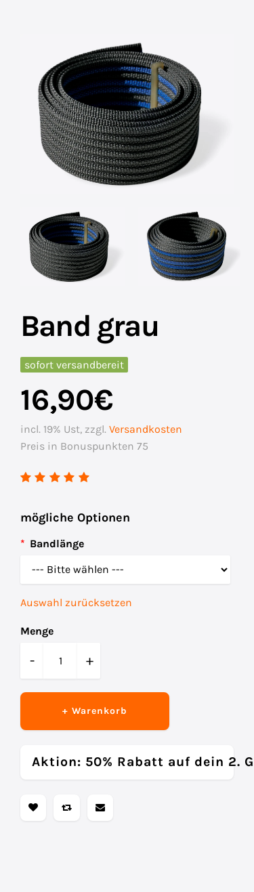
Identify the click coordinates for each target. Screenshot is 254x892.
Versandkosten (145, 429)
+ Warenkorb (94, 711)
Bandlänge (57, 543)
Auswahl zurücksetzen (76, 602)
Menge (37, 630)
